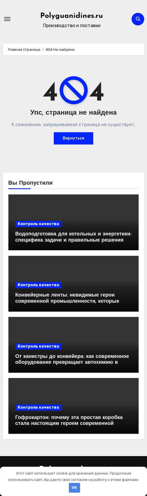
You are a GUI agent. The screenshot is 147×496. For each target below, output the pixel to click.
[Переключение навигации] (7, 19)
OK (74, 487)
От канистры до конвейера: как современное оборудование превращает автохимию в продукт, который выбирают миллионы (72, 362)
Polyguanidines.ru (71, 16)
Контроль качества (38, 223)
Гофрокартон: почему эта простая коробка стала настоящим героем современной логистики (69, 423)
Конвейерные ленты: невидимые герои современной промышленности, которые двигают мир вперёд (67, 301)
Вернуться (73, 138)
